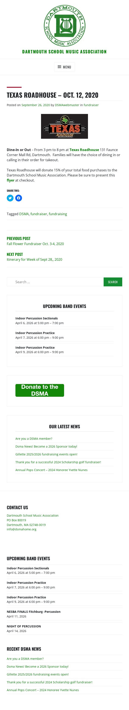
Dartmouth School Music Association (64, 51)
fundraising (58, 214)
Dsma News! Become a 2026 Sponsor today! (46, 446)
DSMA (24, 214)
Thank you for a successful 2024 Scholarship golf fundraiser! (58, 462)
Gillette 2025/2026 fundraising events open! (46, 454)
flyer (10, 180)
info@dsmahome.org (21, 529)
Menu (67, 66)
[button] (64, 25)
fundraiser (91, 105)
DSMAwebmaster (67, 105)
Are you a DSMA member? (33, 439)
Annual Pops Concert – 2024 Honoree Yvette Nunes (51, 470)
